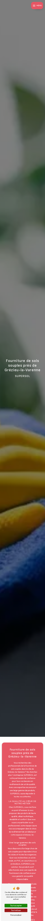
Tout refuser (16, 910)
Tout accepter (16, 905)
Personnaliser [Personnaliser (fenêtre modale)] (16, 915)
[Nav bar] (37, 5)
